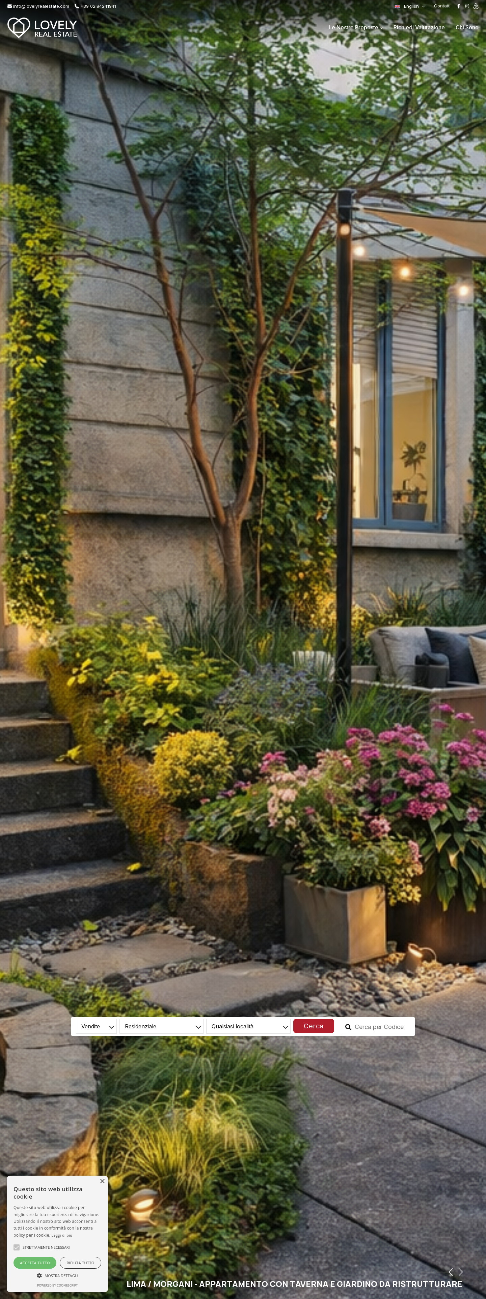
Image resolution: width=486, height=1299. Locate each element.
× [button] (102, 1181)
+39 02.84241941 (95, 6)
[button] (57, 1275)
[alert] (57, 1234)
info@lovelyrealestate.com (38, 6)
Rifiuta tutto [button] (80, 1262)
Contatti (442, 5)
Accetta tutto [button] (35, 1262)
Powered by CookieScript (57, 1285)
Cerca (314, 1026)
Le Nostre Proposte (353, 27)
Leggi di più (62, 1235)
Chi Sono (467, 27)
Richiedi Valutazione (419, 27)
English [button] (407, 6)
